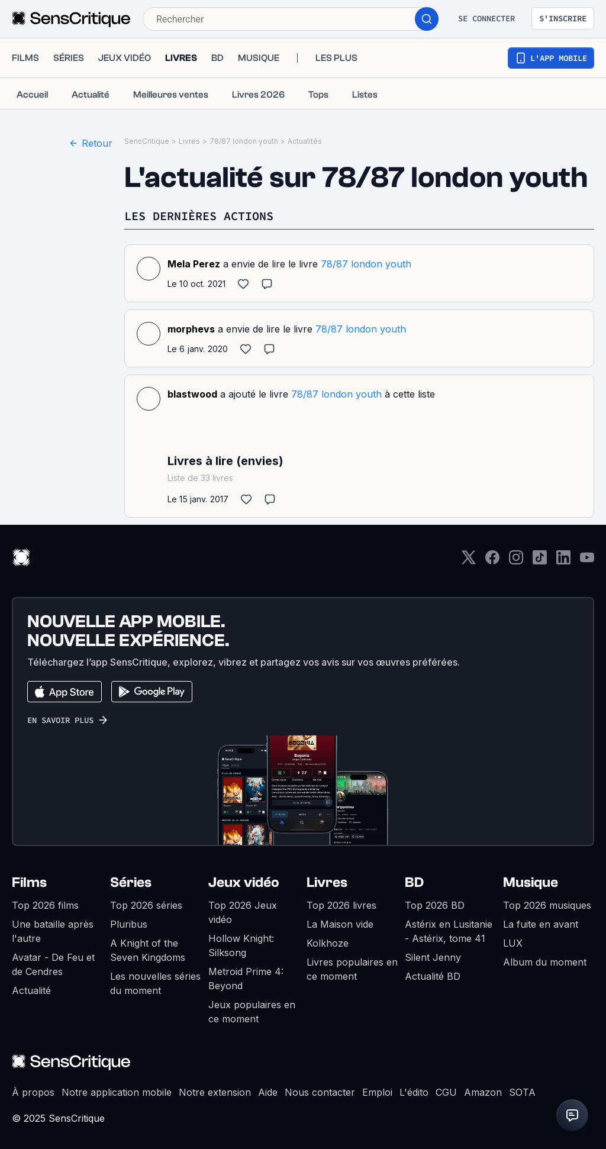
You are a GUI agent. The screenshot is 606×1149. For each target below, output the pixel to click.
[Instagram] (516, 561)
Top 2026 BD (435, 905)
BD (414, 882)
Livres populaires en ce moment (352, 969)
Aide (268, 1092)
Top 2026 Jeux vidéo (242, 912)
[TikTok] (540, 561)
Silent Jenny (433, 957)
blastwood (192, 394)
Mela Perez (193, 264)
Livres (189, 141)
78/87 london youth (243, 141)
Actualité (31, 990)
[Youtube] (587, 561)
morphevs (191, 329)
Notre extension (215, 1092)
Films (29, 882)
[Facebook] (492, 561)
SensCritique (146, 141)
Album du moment (544, 962)
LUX (513, 943)
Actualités (305, 141)
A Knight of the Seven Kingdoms (147, 950)
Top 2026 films (45, 905)
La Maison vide (340, 924)
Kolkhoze (328, 943)
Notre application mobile (117, 1092)
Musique (530, 882)
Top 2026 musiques (547, 905)
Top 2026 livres (341, 905)
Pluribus (128, 924)
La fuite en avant (540, 924)
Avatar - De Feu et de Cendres (53, 964)
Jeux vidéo (243, 882)
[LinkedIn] (563, 561)
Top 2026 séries (146, 905)
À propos (33, 1092)
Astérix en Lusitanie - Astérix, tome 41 (448, 931)
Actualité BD (432, 976)
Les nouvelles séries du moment (155, 983)
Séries (131, 882)
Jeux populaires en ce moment (251, 1012)
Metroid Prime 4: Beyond (245, 979)
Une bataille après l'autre (53, 931)
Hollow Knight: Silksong (241, 945)
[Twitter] (469, 561)
